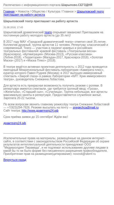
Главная (9, 11)
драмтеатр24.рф (14, 123)
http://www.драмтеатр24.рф (40, 110)
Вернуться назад (14, 159)
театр (48, 32)
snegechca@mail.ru (86, 107)
